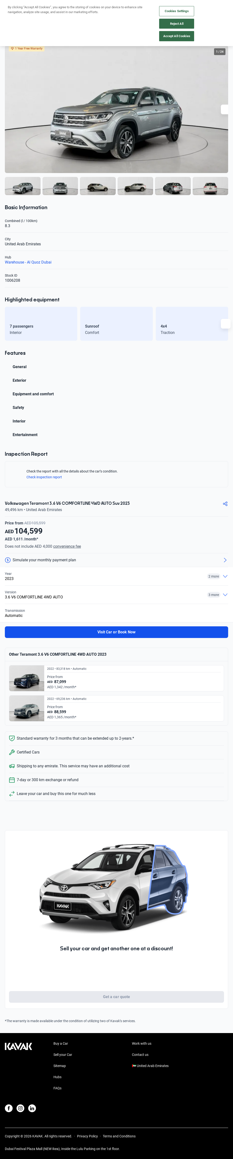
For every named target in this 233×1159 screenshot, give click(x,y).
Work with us (141, 1043)
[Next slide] (226, 109)
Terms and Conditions (119, 1136)
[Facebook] (9, 1108)
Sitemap (59, 1066)
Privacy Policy (87, 1136)
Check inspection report (46, 477)
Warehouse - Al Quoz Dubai (28, 262)
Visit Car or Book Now (116, 632)
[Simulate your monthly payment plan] (116, 560)
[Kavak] (11, 6)
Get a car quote (116, 996)
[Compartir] (225, 504)
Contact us (140, 1055)
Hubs (57, 1077)
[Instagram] (20, 1108)
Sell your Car (62, 1055)
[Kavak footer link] (18, 1066)
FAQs (57, 1088)
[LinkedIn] (32, 1108)
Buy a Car (60, 1043)
